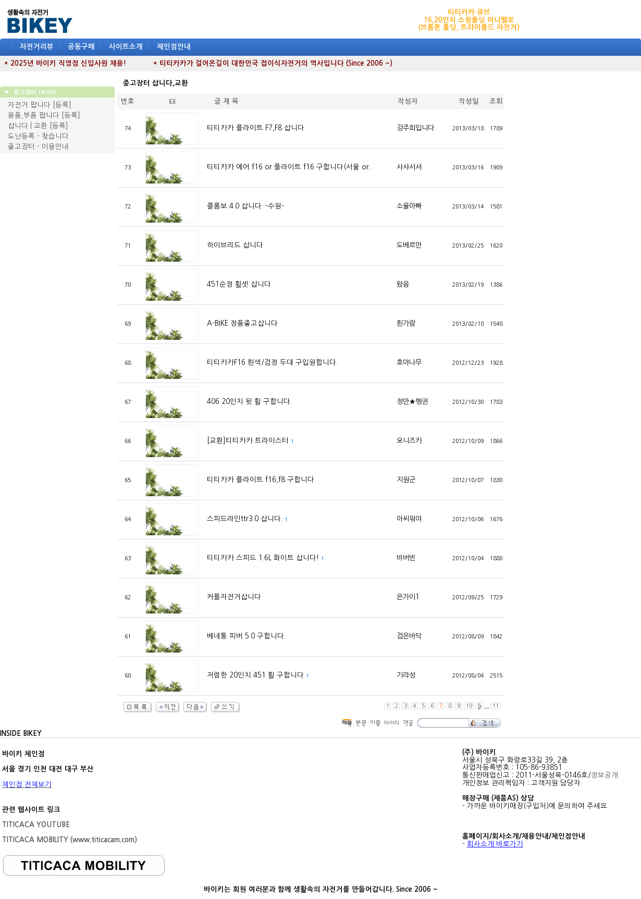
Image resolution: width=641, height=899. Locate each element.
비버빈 (406, 558)
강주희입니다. (416, 128)
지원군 (406, 479)
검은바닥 (409, 636)
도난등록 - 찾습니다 (38, 136)
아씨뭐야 (409, 518)
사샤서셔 (409, 167)
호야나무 (409, 362)
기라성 (406, 675)
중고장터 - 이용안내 (38, 146)
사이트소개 (126, 46)
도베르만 (409, 245)
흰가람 (406, 323)
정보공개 (604, 775)
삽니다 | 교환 (27, 125)
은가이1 (408, 597)
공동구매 (81, 46)
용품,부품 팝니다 (33, 115)
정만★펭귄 (412, 401)
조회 (496, 101)
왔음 (403, 284)
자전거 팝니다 (29, 105)
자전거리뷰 (37, 46)
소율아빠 (409, 206)
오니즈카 (409, 440)
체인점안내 (174, 46)
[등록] (62, 105)
